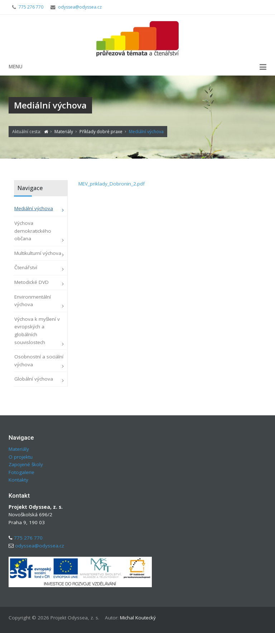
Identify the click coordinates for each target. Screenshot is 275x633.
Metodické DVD (31, 282)
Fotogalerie (21, 472)
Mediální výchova (33, 208)
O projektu (21, 457)
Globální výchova (33, 379)
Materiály (19, 449)
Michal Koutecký (138, 617)
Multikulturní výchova (37, 253)
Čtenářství (25, 267)
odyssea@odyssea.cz (80, 7)
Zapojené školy (26, 464)
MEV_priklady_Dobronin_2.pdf (111, 183)
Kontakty (18, 480)
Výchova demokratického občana (32, 231)
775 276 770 (31, 7)
